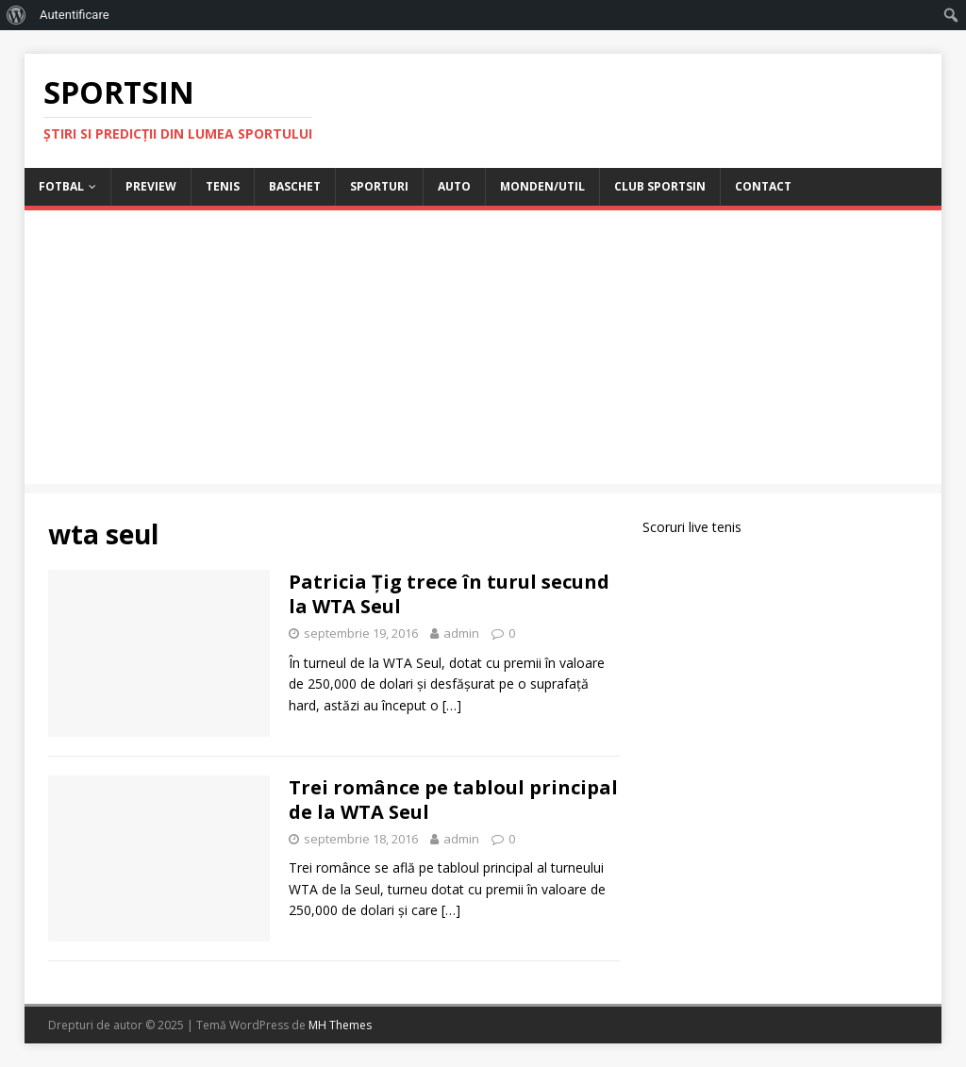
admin (461, 633)
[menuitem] (16, 15)
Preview (150, 186)
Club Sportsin (660, 186)
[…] (451, 705)
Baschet (295, 186)
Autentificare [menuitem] (74, 15)
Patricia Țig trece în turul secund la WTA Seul (449, 594)
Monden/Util (542, 186)
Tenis (223, 186)
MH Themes (340, 1025)
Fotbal (61, 186)
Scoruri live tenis (691, 527)
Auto (454, 186)
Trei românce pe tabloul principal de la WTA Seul (453, 800)
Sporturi (379, 186)
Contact (763, 186)
